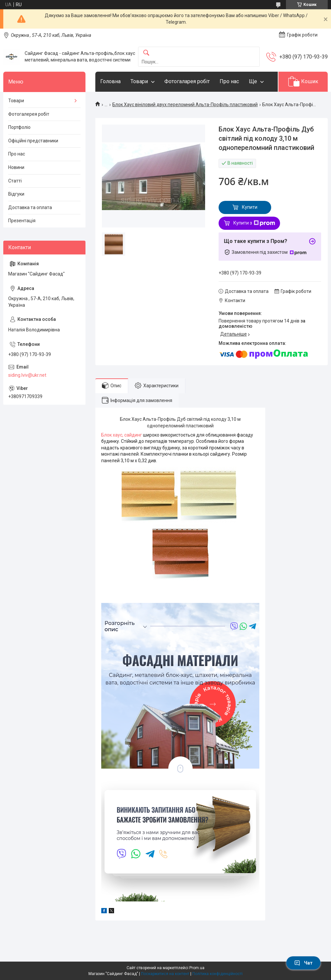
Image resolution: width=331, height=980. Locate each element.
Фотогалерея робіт (28, 114)
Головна (110, 81)
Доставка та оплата (30, 207)
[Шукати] (146, 53)
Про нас (229, 81)
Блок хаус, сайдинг (122, 435)
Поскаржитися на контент (165, 973)
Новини (16, 167)
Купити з (254, 223)
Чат (303, 963)
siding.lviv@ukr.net (27, 375)
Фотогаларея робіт (187, 81)
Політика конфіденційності (217, 973)
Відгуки (16, 194)
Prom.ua (196, 968)
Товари (139, 81)
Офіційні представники (33, 140)
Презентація (21, 220)
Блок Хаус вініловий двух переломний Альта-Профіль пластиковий (185, 104)
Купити (249, 207)
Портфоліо (19, 127)
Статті (15, 180)
